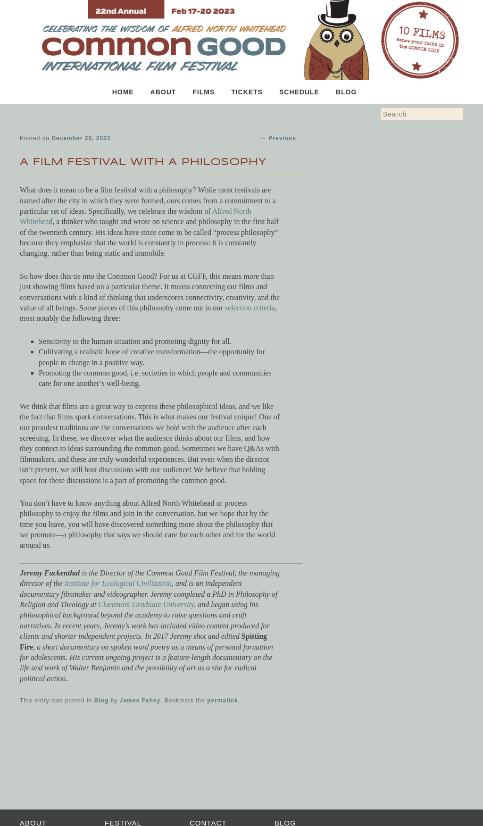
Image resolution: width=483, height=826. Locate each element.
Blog (346, 92)
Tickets (247, 92)
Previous (278, 138)
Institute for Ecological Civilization (118, 583)
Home (123, 92)
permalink (222, 700)
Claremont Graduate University (146, 605)
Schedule (299, 92)
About (163, 92)
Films (203, 92)
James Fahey (140, 700)
